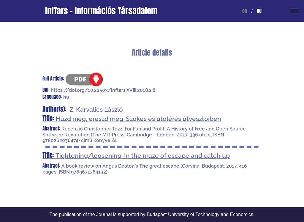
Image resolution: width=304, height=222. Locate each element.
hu (259, 10)
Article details (152, 53)
